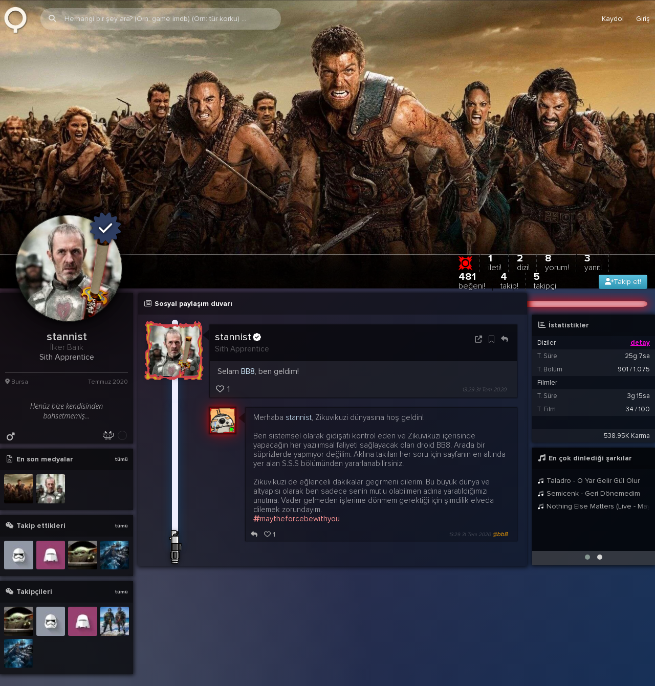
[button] (587, 545)
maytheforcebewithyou (296, 507)
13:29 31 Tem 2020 (484, 377)
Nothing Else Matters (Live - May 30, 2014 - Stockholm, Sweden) (593, 494)
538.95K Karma (627, 424)
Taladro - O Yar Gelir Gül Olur (588, 468)
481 (471, 269)
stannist (238, 325)
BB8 (248, 360)
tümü (121, 448)
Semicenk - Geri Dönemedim (588, 481)
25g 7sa (637, 344)
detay (640, 331)
